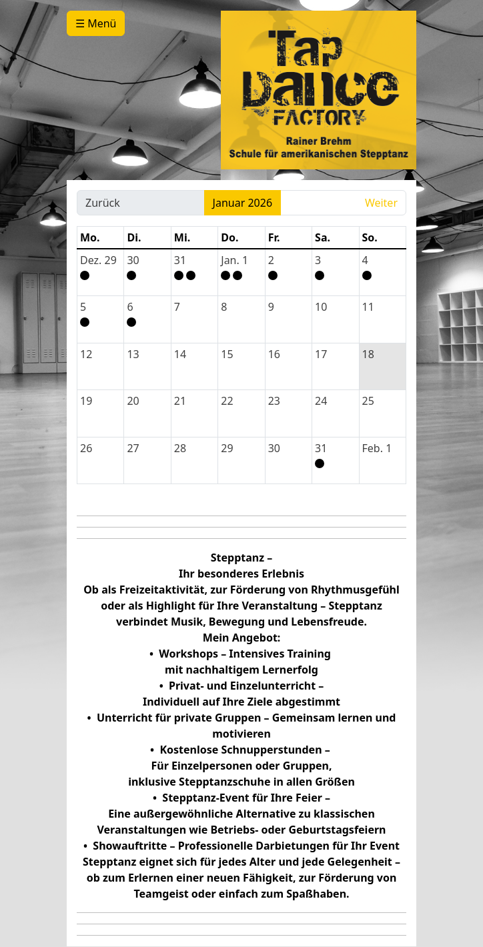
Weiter (381, 202)
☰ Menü (95, 23)
